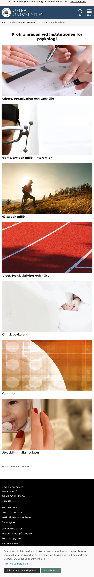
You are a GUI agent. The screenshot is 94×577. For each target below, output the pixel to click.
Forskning (43, 22)
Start (4, 22)
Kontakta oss (9, 507)
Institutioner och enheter (17, 517)
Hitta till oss (9, 501)
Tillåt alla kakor (50, 570)
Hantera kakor (10, 543)
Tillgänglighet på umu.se (17, 533)
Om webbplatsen (12, 528)
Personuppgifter (12, 538)
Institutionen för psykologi (22, 22)
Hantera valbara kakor (17, 563)
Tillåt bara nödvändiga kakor (21, 570)
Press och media (12, 512)
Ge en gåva (8, 522)
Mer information (78, 1)
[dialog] (47, 561)
